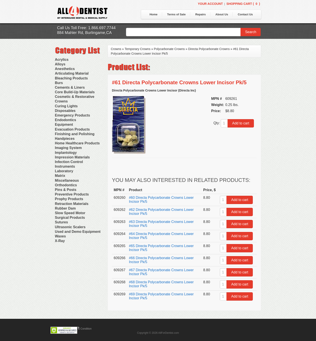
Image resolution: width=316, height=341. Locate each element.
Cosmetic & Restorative (74, 97)
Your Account (210, 3)
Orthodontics (66, 185)
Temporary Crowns (137, 49)
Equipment (64, 124)
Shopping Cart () (243, 3)
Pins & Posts (65, 190)
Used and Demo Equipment (78, 231)
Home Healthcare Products (77, 143)
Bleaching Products (71, 78)
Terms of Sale (176, 14)
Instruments (65, 166)
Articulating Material (72, 73)
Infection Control (69, 162)
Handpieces (65, 138)
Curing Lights (66, 106)
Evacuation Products (72, 129)
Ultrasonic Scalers (70, 227)
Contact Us (245, 14)
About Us (221, 14)
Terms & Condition (81, 328)
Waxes (60, 236)
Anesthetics (65, 69)
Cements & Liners (70, 87)
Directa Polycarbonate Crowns (209, 49)
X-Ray (60, 241)
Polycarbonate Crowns (169, 49)
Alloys (60, 64)
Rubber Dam (65, 208)
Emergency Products (72, 115)
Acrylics (61, 59)
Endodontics (65, 120)
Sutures (61, 222)
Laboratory (64, 171)
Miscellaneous (67, 180)
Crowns (61, 101)
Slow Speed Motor (70, 213)
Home (153, 14)
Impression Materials (72, 157)
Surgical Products (70, 217)
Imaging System (68, 148)
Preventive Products (72, 194)
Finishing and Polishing (74, 134)
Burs (59, 83)
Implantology (66, 152)
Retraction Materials (71, 204)
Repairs (200, 14)
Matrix (60, 176)
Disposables (65, 111)
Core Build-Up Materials (75, 92)
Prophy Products (69, 199)
